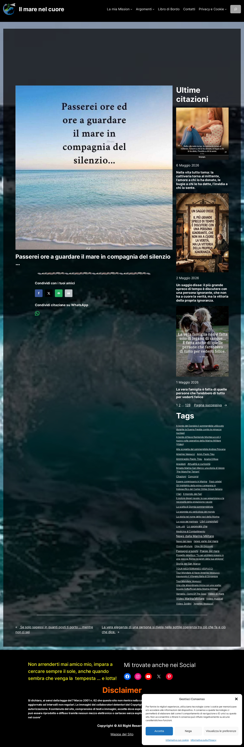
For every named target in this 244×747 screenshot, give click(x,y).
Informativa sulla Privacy (204, 740)
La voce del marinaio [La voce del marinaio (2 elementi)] (187, 521)
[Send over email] (59, 293)
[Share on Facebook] (39, 293)
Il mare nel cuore (41, 9)
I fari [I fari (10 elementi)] (178, 493)
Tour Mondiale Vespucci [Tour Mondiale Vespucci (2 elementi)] (188, 581)
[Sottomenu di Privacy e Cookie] (226, 9)
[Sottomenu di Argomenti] (153, 9)
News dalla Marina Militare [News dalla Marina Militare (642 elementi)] (195, 536)
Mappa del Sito (122, 734)
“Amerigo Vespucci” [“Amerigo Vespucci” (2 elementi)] (203, 603)
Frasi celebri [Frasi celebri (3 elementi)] (215, 481)
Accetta (159, 731)
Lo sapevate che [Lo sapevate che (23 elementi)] (197, 526)
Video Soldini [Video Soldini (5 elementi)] (183, 603)
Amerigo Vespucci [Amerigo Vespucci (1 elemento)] (185, 454)
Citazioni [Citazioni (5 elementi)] (181, 476)
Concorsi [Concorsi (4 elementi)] (193, 476)
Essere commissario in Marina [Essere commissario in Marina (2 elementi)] (191, 481)
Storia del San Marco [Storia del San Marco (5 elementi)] (188, 563)
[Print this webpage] (68, 293)
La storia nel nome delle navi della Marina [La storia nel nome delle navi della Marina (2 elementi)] (197, 516)
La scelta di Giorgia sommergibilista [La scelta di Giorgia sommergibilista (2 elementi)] (194, 506)
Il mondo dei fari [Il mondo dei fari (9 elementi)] (192, 493)
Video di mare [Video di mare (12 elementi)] (216, 593)
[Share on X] (49, 293)
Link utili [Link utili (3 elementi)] (180, 526)
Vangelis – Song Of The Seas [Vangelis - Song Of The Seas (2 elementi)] (191, 593)
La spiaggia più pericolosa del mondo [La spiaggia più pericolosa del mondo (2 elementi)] (195, 511)
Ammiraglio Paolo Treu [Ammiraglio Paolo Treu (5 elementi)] (189, 459)
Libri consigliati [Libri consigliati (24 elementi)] (209, 521)
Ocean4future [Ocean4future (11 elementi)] (184, 546)
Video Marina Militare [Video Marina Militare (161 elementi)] (190, 598)
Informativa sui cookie (177, 740)
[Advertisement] (122, 55)
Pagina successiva (210, 405)
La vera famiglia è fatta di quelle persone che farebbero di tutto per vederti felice (201, 393)
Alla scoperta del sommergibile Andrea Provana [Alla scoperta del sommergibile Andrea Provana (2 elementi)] (201, 449)
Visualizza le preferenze (221, 731)
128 (187, 405)
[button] (236, 699)
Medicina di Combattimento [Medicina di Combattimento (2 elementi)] (190, 531)
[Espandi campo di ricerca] (235, 9)
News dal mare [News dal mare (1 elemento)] (184, 541)
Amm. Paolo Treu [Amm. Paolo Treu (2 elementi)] (206, 454)
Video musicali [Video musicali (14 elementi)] (214, 598)
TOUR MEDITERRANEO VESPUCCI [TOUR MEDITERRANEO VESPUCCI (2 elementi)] (194, 568)
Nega (188, 731)
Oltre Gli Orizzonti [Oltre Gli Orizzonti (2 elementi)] (203, 546)
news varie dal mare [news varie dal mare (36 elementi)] (206, 541)
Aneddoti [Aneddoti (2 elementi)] (180, 464)
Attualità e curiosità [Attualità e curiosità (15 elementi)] (199, 463)
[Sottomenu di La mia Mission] (131, 9)
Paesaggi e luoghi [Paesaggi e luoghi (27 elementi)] (187, 551)
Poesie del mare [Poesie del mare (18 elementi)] (210, 551)
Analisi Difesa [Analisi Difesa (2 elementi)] (211, 459)
